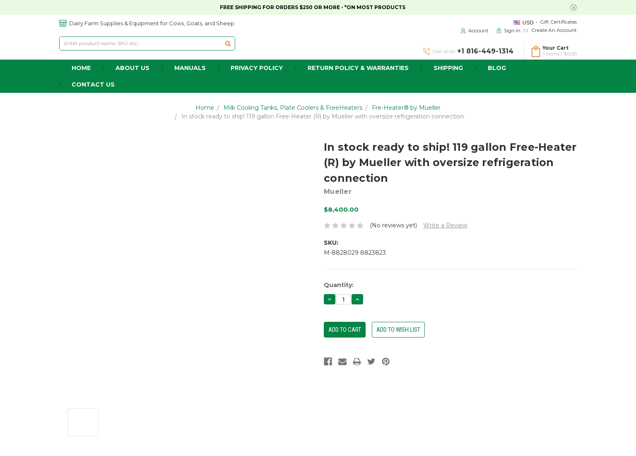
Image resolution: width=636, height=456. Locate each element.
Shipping (448, 68)
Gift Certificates (558, 22)
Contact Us (93, 84)
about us (132, 68)
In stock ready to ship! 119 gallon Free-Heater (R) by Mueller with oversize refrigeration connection (322, 116)
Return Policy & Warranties (358, 68)
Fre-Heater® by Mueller (406, 107)
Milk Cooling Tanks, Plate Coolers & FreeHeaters (293, 107)
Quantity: (339, 285)
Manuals (190, 68)
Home (204, 107)
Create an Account (554, 30)
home (81, 68)
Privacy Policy (257, 68)
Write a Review (445, 225)
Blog (497, 68)
